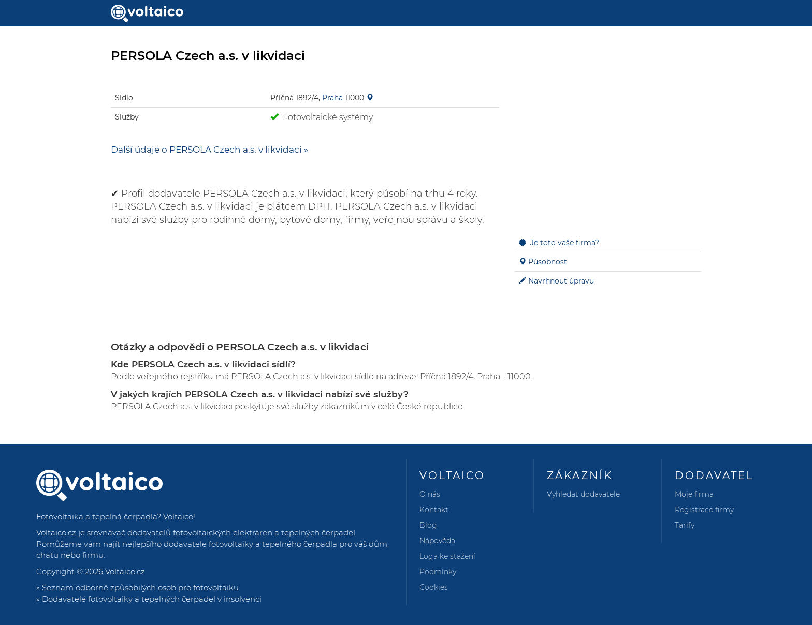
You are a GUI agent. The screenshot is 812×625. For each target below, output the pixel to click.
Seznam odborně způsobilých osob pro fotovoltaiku (140, 587)
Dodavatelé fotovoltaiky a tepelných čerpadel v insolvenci (152, 599)
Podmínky (437, 571)
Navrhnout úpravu (561, 281)
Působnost (547, 261)
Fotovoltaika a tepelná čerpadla (96, 517)
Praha (332, 97)
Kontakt (433, 509)
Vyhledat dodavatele (583, 494)
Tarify (684, 525)
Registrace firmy (704, 509)
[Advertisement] (608, 150)
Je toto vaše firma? (564, 242)
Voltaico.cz (125, 571)
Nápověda (437, 540)
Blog (428, 525)
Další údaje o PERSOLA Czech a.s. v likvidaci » (209, 149)
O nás (429, 494)
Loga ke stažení (447, 556)
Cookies (433, 587)
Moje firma (694, 494)
